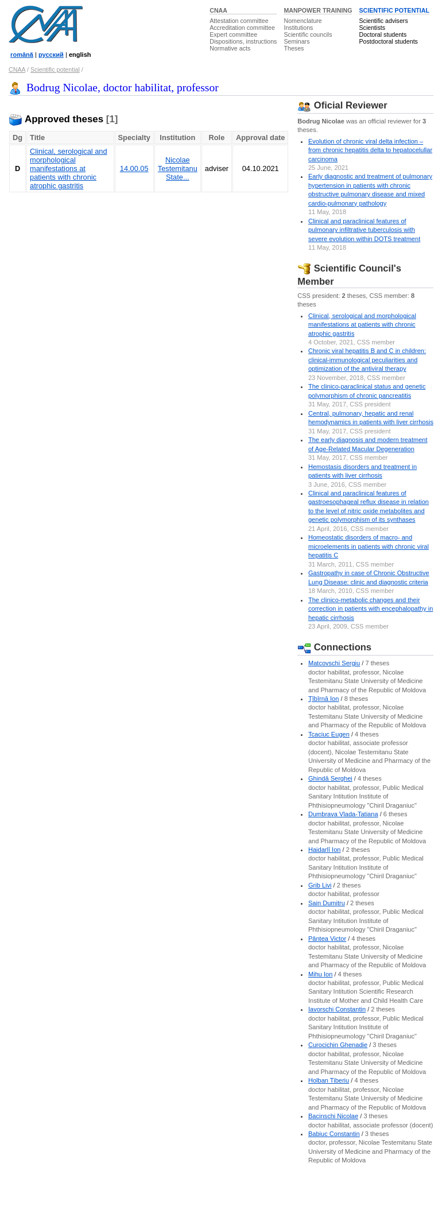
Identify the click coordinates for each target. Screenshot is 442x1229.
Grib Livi (320, 885)
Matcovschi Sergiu (334, 663)
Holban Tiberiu (328, 1080)
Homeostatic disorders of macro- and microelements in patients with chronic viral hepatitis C (368, 546)
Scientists (372, 27)
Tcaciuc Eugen (329, 734)
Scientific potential (55, 69)
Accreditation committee (242, 27)
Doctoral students (382, 34)
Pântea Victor (327, 938)
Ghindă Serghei (330, 778)
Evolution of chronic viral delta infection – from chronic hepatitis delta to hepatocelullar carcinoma (370, 150)
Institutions (298, 27)
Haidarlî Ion (324, 849)
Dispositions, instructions (243, 41)
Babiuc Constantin (334, 1133)
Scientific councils (308, 34)
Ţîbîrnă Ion (323, 698)
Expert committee (233, 34)
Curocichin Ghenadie (337, 1044)
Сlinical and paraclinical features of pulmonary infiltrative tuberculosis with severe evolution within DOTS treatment (364, 230)
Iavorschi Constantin (337, 1009)
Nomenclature (302, 20)
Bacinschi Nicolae (333, 1115)
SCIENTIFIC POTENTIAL (394, 10)
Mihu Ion (320, 974)
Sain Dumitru (326, 903)
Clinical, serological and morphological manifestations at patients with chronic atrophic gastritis (68, 168)
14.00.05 (134, 168)
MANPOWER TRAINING (318, 10)
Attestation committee (239, 20)
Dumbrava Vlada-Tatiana (343, 814)
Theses (294, 48)
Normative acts (230, 48)
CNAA (218, 10)
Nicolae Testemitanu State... (177, 168)
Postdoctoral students (388, 41)
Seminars (296, 41)
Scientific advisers (383, 20)
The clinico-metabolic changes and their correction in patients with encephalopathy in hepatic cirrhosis (370, 608)
